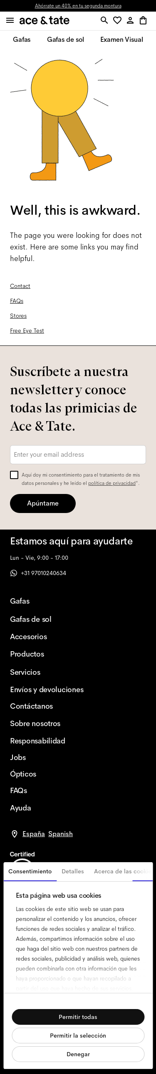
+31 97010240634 (38, 573)
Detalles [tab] (73, 871)
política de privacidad (112, 483)
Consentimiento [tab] (30, 871)
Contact (20, 286)
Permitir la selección (78, 1035)
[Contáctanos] (46, 706)
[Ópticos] (46, 774)
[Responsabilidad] (46, 741)
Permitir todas (78, 1017)
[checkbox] (14, 475)
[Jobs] (46, 757)
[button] (118, 20)
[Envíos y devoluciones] (46, 689)
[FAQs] (46, 790)
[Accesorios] (46, 636)
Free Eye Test (27, 330)
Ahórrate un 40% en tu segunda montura (78, 5)
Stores (18, 315)
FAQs (16, 300)
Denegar (78, 1054)
